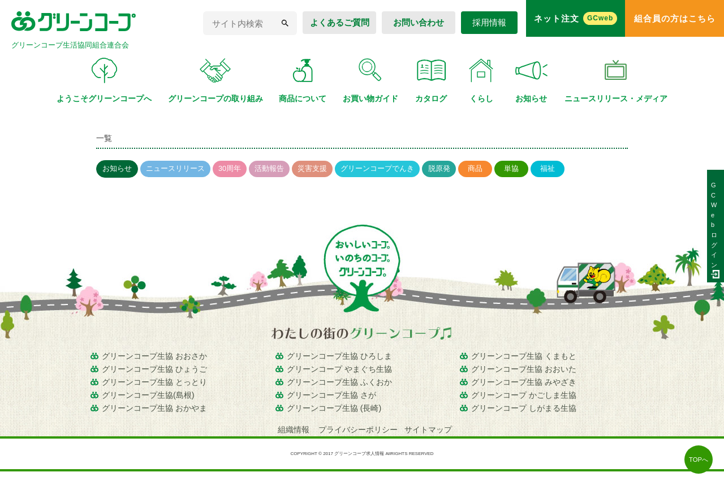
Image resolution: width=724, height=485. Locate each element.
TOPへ (698, 459)
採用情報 (489, 22)
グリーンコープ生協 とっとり (154, 382)
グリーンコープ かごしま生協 (523, 395)
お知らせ (117, 168)
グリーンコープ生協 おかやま (154, 408)
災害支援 (312, 168)
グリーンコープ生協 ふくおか (339, 382)
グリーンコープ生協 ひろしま (339, 355)
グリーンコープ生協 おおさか (154, 355)
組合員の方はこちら (675, 18)
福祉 (547, 168)
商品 (475, 168)
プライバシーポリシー (358, 429)
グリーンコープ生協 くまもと (523, 355)
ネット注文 (576, 18)
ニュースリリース (175, 168)
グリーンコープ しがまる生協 (523, 408)
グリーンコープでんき (377, 168)
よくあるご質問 (339, 22)
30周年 (229, 168)
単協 (511, 168)
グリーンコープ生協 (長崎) (334, 408)
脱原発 (439, 168)
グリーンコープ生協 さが (331, 395)
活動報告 (269, 168)
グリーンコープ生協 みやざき (523, 382)
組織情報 (295, 429)
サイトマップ (428, 429)
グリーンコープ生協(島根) (148, 395)
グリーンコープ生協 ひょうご (154, 369)
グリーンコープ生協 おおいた (523, 369)
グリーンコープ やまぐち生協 (339, 369)
